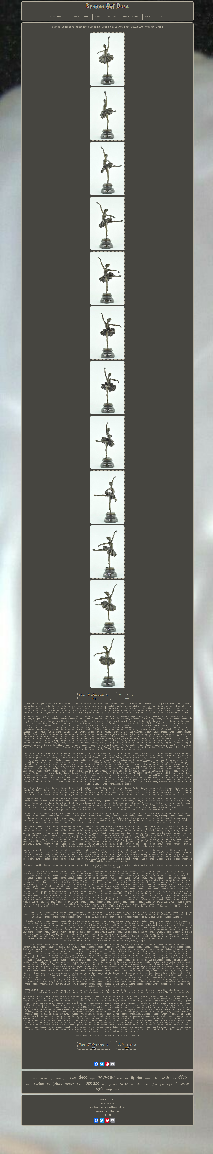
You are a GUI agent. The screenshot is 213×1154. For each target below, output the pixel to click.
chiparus (43, 1079)
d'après (58, 1079)
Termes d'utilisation (107, 1111)
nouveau (106, 1077)
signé (169, 1084)
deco (83, 1077)
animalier (122, 1078)
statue (39, 1083)
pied (117, 1089)
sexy (104, 1084)
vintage (109, 1090)
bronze (92, 1083)
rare (174, 1079)
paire (162, 1084)
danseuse (182, 1083)
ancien (147, 1079)
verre (124, 1084)
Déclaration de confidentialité (107, 1107)
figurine (136, 1078)
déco (182, 1077)
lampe (135, 1084)
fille (155, 1078)
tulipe (51, 1079)
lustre (80, 1084)
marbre (69, 1084)
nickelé (72, 1078)
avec (35, 1078)
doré (29, 1079)
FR (110, 1115)
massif (164, 1078)
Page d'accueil (107, 1099)
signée (154, 1084)
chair (145, 1084)
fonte (64, 1079)
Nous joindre (107, 1103)
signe (92, 1078)
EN (105, 1115)
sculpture (55, 1083)
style (99, 1088)
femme (113, 1084)
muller (28, 1085)
